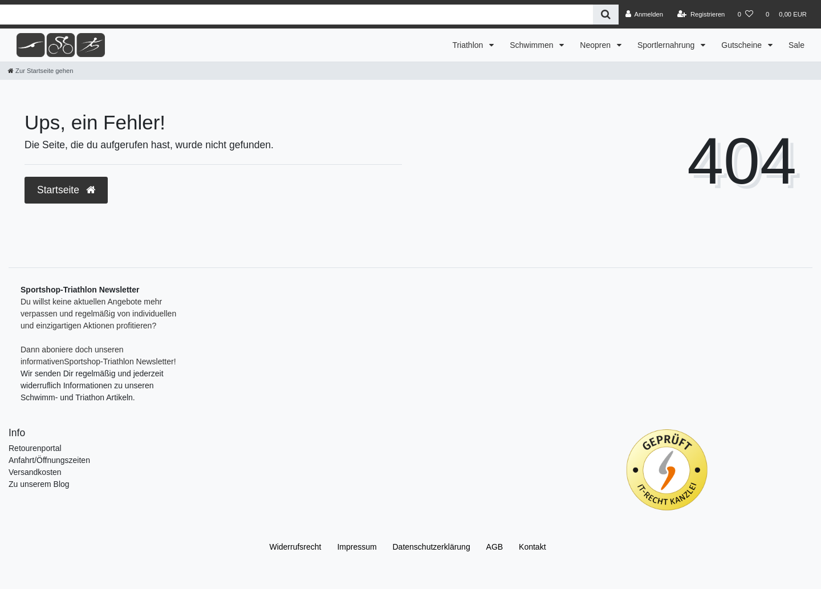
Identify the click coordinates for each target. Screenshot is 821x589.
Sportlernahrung (667, 45)
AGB (494, 546)
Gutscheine (742, 45)
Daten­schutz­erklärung (431, 546)
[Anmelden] (644, 14)
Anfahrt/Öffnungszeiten (49, 460)
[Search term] (296, 15)
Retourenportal (35, 448)
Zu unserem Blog (39, 484)
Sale (796, 45)
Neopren (596, 45)
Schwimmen (532, 45)
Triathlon (468, 45)
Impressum (356, 546)
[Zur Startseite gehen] (40, 70)
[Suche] (606, 15)
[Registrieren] (701, 14)
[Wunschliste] (745, 14)
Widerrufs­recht (295, 546)
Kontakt (532, 546)
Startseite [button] (66, 190)
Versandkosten (35, 472)
